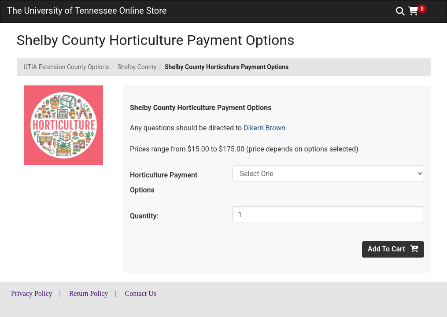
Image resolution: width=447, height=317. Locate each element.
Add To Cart (393, 249)
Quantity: (144, 216)
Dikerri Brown (264, 128)
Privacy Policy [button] (31, 293)
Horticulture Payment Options (163, 182)
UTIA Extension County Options (66, 66)
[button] (420, 11)
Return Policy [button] (88, 293)
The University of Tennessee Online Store (86, 10)
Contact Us (141, 293)
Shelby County (137, 66)
